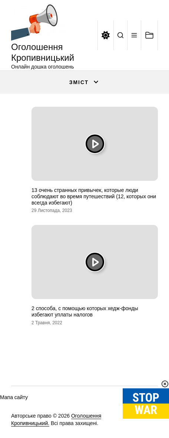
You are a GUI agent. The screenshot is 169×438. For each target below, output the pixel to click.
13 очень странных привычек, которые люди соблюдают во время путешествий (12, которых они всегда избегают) (94, 196)
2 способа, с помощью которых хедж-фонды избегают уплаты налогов (85, 311)
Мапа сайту (14, 397)
